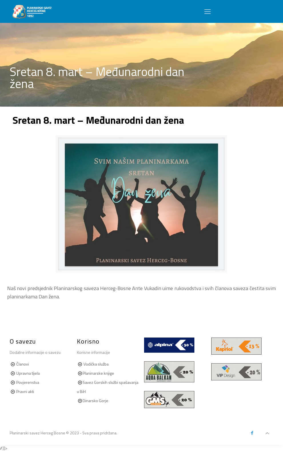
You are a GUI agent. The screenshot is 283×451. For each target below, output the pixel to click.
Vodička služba (96, 364)
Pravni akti (24, 391)
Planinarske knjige (98, 373)
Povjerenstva (27, 382)
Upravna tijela (28, 373)
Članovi (22, 364)
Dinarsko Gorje (95, 401)
